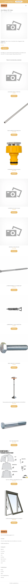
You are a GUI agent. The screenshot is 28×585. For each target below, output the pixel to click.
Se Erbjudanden (19, 1)
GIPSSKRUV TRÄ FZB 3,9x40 (14, 247)
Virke (2, 562)
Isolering (2, 557)
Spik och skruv (8, 41)
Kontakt (2, 571)
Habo (23, 41)
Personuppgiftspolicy (5, 575)
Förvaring (2, 551)
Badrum (2, 549)
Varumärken (13, 41)
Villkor (2, 573)
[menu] (26, 5)
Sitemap (2, 577)
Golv (1, 555)
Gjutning (2, 553)
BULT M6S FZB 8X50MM (14, 440)
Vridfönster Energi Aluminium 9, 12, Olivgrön (14, 518)
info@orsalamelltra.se (5, 543)
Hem (1, 11)
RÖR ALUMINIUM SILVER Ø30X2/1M (14, 130)
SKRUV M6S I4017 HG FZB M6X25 (14, 363)
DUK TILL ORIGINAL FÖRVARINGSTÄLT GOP (14, 479)
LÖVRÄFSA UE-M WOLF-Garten (14, 208)
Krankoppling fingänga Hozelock (14, 169)
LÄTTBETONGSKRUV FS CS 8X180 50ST (14, 285)
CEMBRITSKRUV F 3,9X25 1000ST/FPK (14, 324)
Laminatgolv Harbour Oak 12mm (14, 91)
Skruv (17, 41)
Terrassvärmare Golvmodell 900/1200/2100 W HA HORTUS (14, 402)
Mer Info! (5, 48)
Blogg (2, 569)
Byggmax (20, 41)
